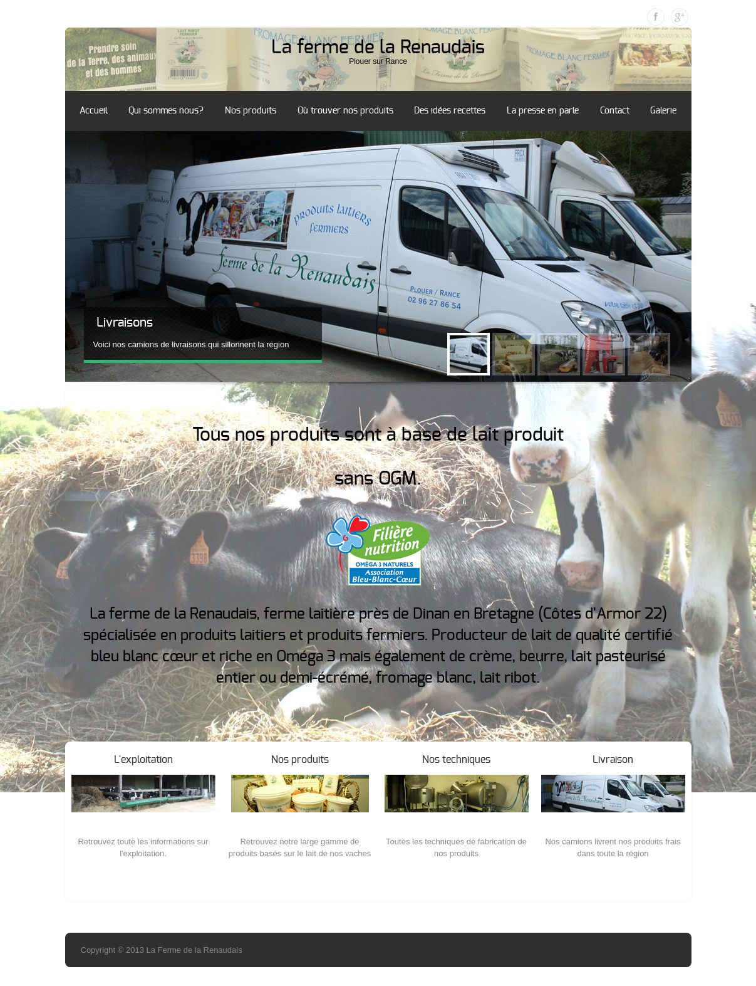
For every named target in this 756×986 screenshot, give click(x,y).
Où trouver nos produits (345, 111)
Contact (614, 111)
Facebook (656, 17)
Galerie (663, 111)
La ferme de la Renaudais (378, 47)
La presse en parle (543, 111)
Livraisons (124, 323)
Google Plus (679, 17)
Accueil (94, 111)
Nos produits (250, 111)
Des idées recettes (449, 111)
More (299, 878)
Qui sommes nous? (166, 111)
